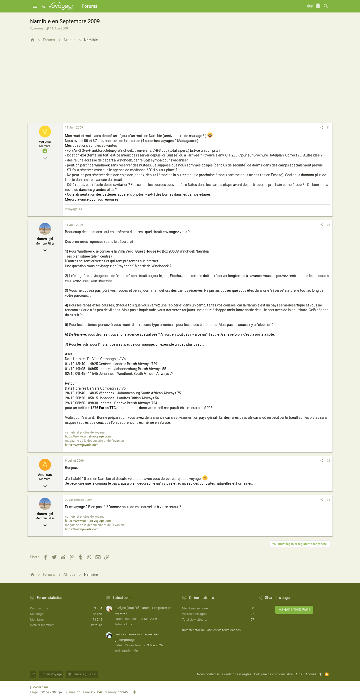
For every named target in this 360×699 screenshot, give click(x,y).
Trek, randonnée (126, 651)
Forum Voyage (51, 674)
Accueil (310, 674)
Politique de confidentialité (273, 674)
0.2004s (96, 692)
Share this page (294, 610)
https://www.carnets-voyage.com (88, 436)
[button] (35, 6)
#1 (328, 127)
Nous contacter (208, 674)
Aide (299, 674)
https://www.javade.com (81, 445)
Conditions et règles (236, 674)
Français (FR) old (82, 674)
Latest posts (122, 598)
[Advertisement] (180, 86)
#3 (328, 460)
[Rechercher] (326, 6)
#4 (328, 500)
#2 (328, 225)
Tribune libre (123, 624)
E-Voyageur (40, 687)
